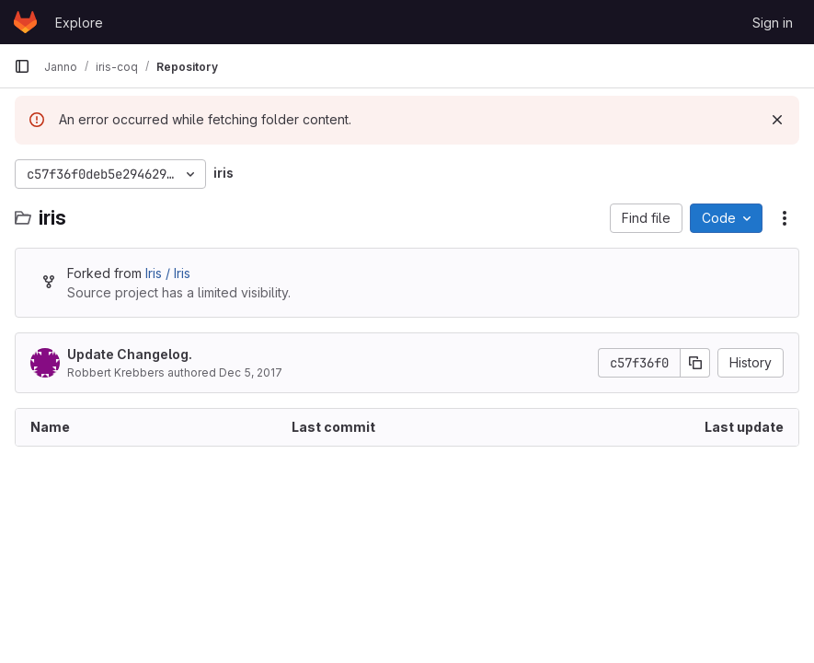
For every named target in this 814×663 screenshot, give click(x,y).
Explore (79, 22)
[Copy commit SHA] (695, 363)
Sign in (772, 22)
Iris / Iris (167, 273)
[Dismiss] (777, 120)
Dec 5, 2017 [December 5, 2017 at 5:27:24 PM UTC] (250, 372)
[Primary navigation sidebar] (22, 66)
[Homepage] (25, 22)
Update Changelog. (129, 354)
